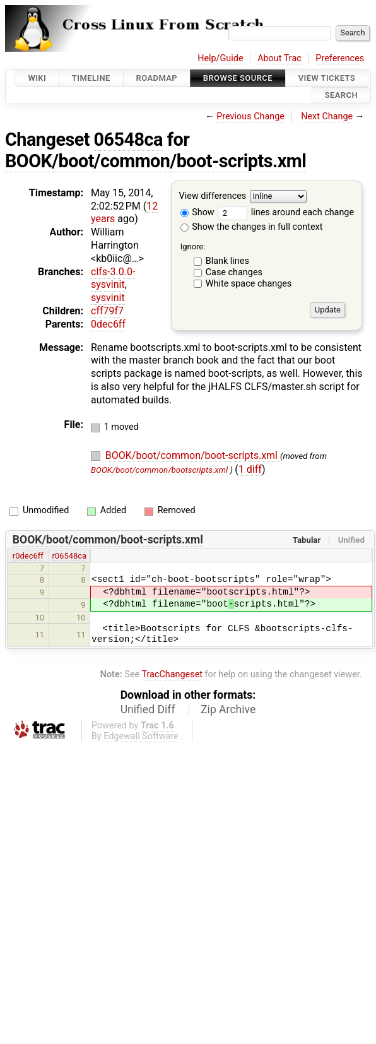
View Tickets (326, 78)
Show (197, 212)
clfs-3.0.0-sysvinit (113, 278)
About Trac (279, 58)
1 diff (250, 469)
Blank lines (227, 261)
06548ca (128, 139)
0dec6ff (108, 324)
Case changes (234, 272)
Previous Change (250, 116)
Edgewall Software (141, 736)
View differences (213, 196)
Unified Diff (147, 709)
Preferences (339, 58)
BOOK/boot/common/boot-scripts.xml (155, 161)
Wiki (37, 78)
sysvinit (108, 298)
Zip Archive (228, 709)
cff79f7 (107, 311)
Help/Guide (220, 58)
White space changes (249, 283)
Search (341, 95)
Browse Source (238, 78)
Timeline (91, 78)
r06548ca (69, 556)
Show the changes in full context (251, 227)
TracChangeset (172, 674)
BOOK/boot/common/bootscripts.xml (159, 470)
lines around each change (286, 212)
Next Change (327, 116)
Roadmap (157, 78)
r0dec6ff (28, 556)
